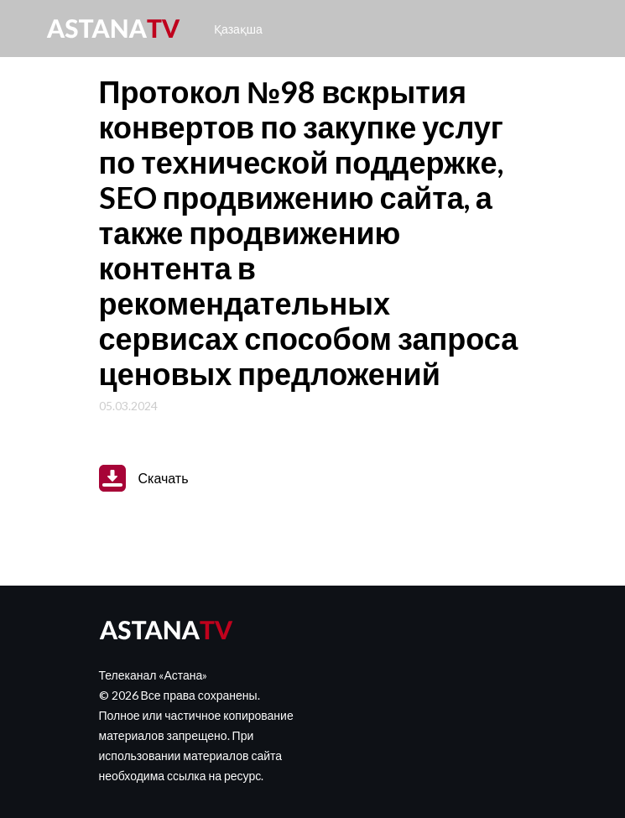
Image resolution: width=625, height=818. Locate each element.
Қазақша (238, 29)
